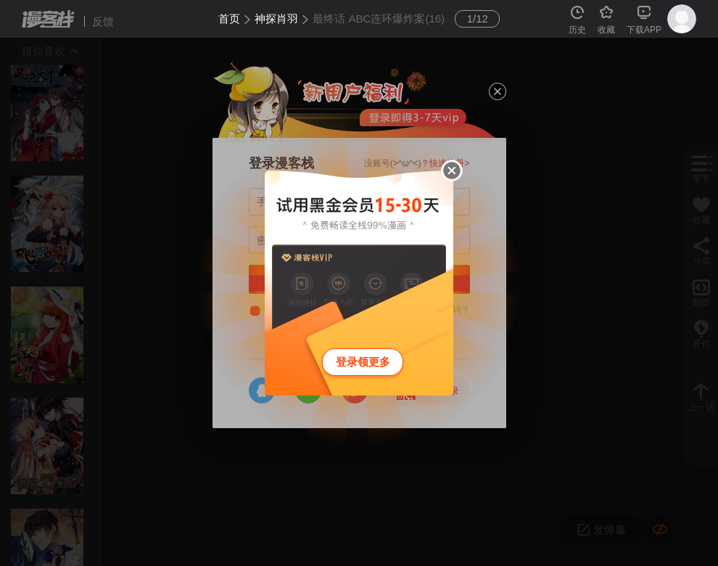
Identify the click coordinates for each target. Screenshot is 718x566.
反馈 (103, 21)
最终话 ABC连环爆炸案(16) (379, 18)
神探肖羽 (276, 18)
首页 (229, 18)
